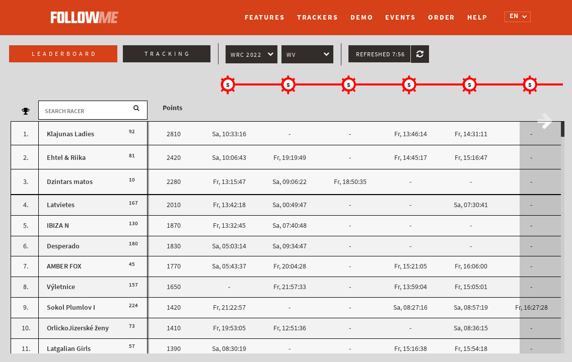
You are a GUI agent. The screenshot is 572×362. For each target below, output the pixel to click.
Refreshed (380, 54)
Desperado (63, 246)
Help (477, 17)
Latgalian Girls (69, 348)
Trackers (317, 17)
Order (442, 17)
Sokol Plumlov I (71, 307)
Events (400, 17)
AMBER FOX (64, 266)
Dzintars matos (70, 182)
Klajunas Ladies (70, 134)
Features (264, 17)
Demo (362, 17)
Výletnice (61, 287)
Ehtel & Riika (66, 157)
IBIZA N (58, 225)
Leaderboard (64, 54)
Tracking (168, 54)
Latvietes (61, 205)
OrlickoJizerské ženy (78, 328)
